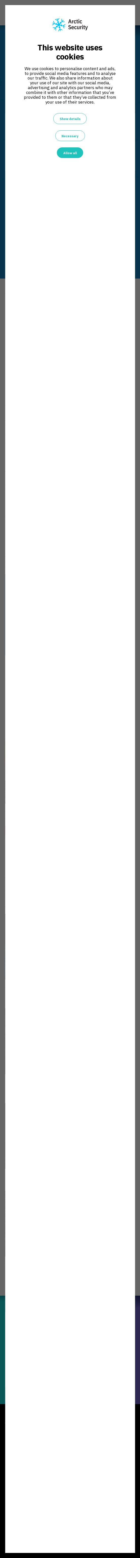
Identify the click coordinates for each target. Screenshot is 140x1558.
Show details (70, 119)
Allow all (70, 153)
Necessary (70, 136)
